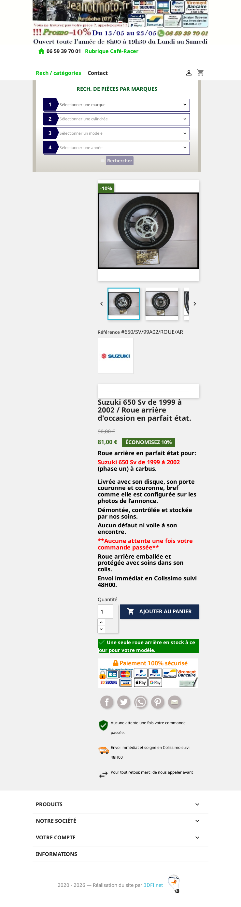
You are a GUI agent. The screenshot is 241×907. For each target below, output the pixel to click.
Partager (106, 702)
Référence (109, 332)
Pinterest (157, 702)
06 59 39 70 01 (64, 51)
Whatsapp (140, 702)
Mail (174, 702)
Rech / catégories (58, 72)
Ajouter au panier (159, 611)
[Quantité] (105, 611)
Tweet (123, 702)
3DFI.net (164, 885)
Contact (98, 72)
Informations (56, 854)
